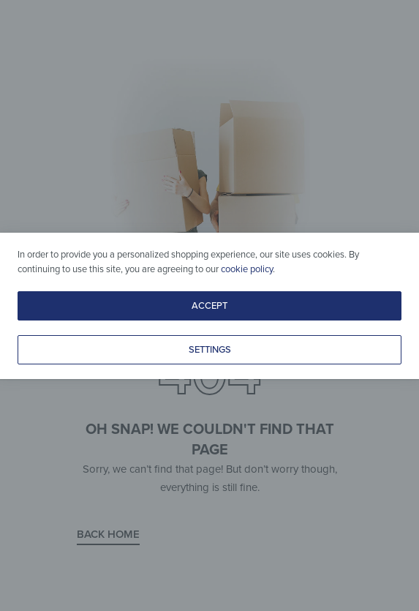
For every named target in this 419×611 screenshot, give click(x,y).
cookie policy (247, 269)
